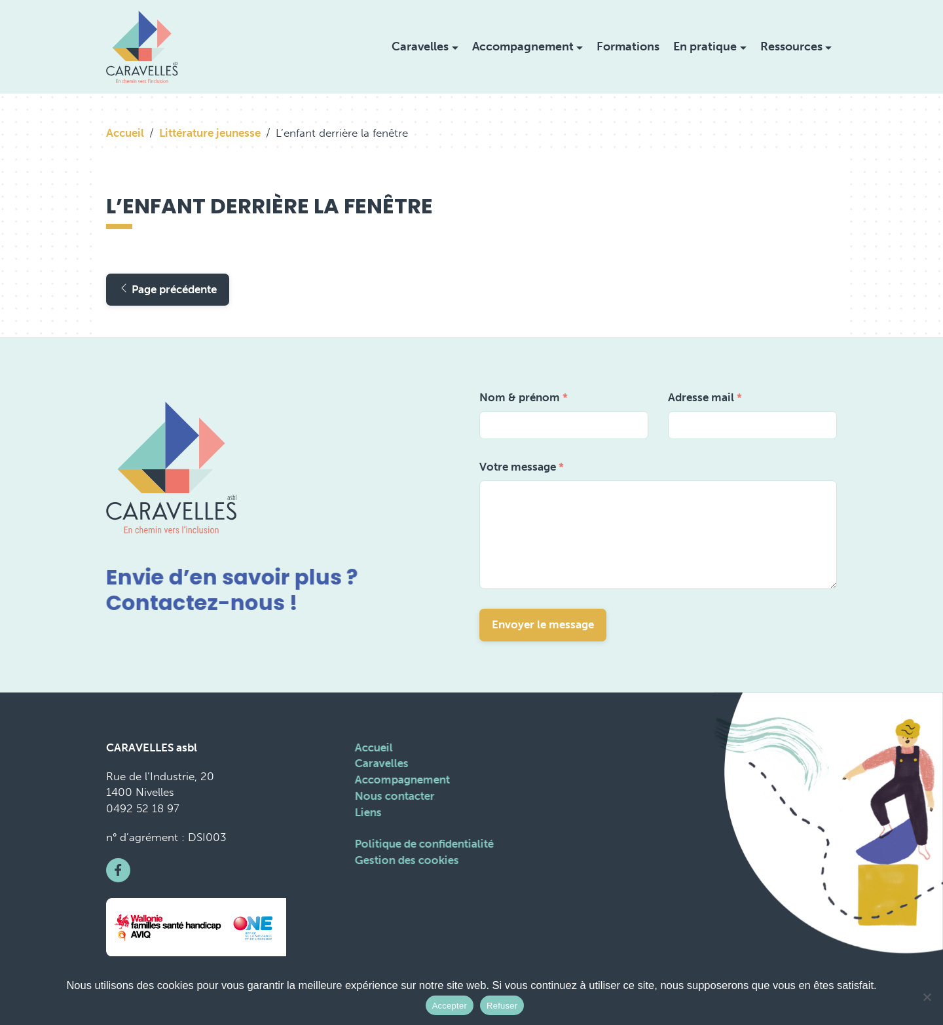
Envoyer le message (543, 624)
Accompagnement (523, 46)
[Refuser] (926, 996)
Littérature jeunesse (210, 132)
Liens (367, 812)
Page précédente (168, 289)
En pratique (705, 46)
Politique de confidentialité (423, 843)
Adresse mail (705, 397)
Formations (628, 46)
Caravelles (420, 46)
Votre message (521, 466)
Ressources (791, 46)
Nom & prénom (523, 397)
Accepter (449, 1006)
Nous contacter (394, 795)
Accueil (125, 132)
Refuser (502, 1006)
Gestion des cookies (406, 860)
